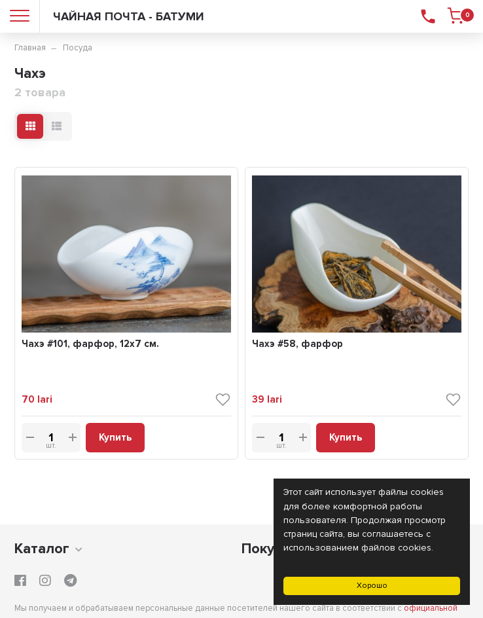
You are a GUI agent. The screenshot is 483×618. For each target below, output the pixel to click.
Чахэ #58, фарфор (297, 344)
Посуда (77, 48)
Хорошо (372, 586)
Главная (30, 48)
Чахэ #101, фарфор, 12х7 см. (90, 344)
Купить (115, 437)
